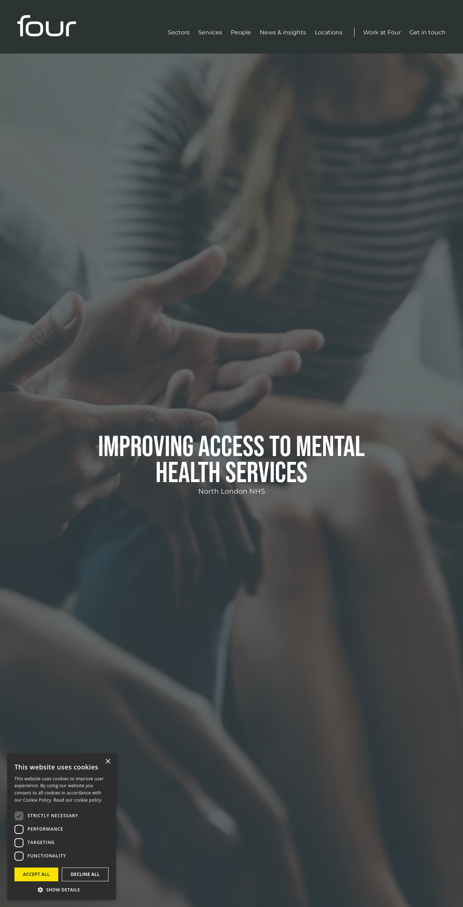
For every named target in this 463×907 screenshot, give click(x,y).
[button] (61, 889)
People (241, 32)
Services (210, 32)
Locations (329, 32)
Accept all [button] (36, 874)
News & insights (283, 32)
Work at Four (382, 32)
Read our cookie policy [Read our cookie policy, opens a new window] (77, 800)
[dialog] (61, 827)
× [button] (107, 761)
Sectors (179, 32)
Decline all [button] (85, 874)
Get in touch (427, 32)
